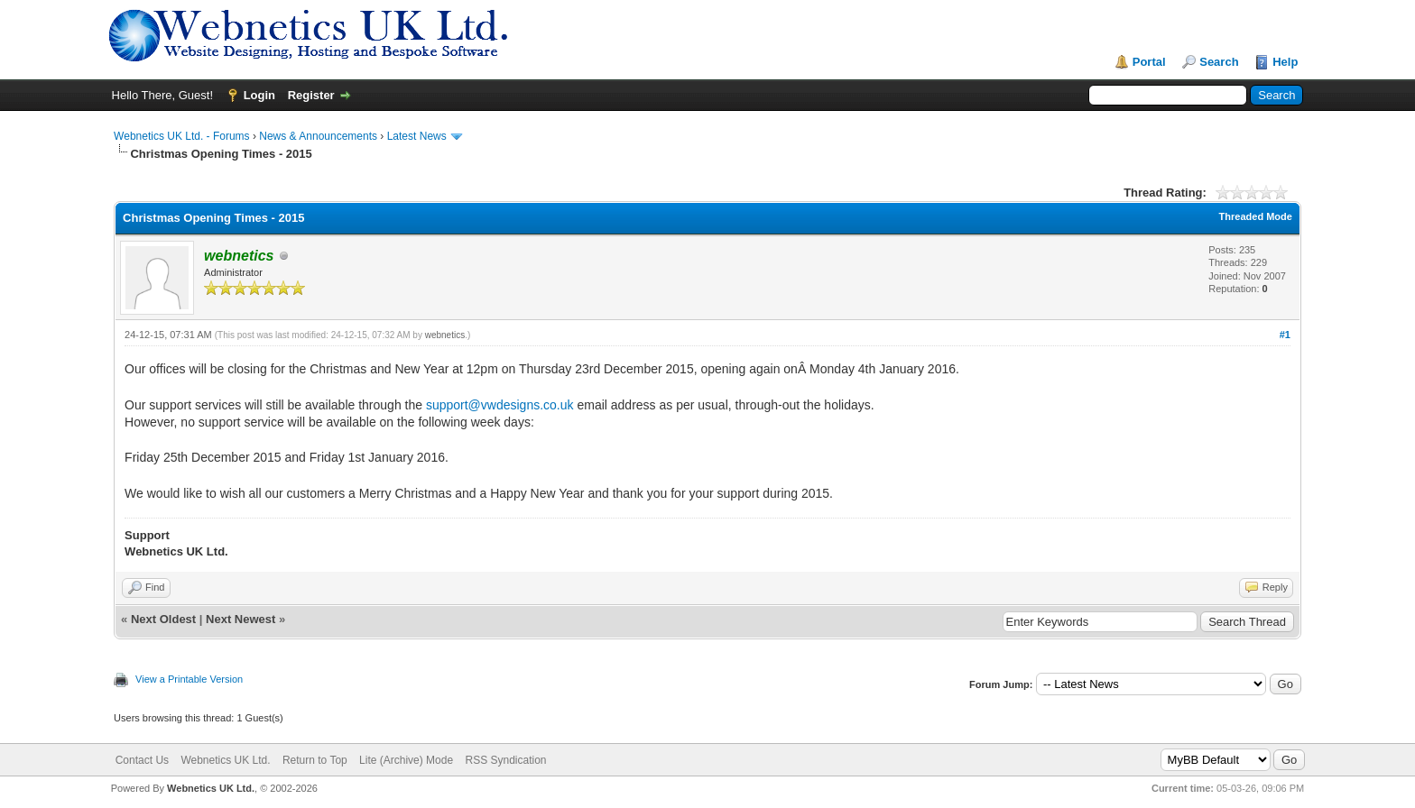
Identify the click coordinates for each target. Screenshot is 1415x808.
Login (259, 95)
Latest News (417, 136)
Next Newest (240, 619)
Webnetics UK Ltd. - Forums (182, 136)
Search (1218, 62)
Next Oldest (163, 619)
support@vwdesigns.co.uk (500, 405)
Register (311, 95)
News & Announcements (318, 136)
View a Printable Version (189, 679)
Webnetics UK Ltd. (225, 760)
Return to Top (314, 760)
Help (1285, 62)
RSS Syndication (505, 760)
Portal (1149, 62)
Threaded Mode (1255, 216)
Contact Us (142, 760)
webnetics (445, 335)
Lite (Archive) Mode (406, 760)
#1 (1285, 334)
